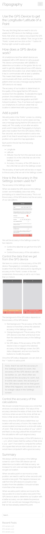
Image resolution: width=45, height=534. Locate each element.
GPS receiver (33, 60)
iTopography (12, 4)
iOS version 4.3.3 (8, 532)
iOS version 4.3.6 (8, 526)
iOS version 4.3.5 (8, 529)
